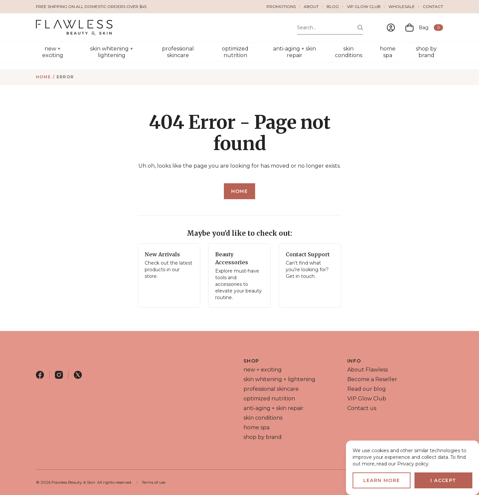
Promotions (281, 6)
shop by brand (426, 51)
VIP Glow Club (364, 6)
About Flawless (367, 370)
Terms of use (153, 482)
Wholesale (402, 6)
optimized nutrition (235, 51)
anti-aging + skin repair (294, 51)
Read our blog (366, 389)
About (311, 6)
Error (65, 76)
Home (43, 76)
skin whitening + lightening (111, 51)
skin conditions (348, 51)
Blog (333, 6)
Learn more (381, 480)
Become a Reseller (372, 379)
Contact (433, 6)
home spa (388, 51)
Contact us (361, 408)
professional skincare (178, 51)
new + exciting (52, 51)
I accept (443, 480)
